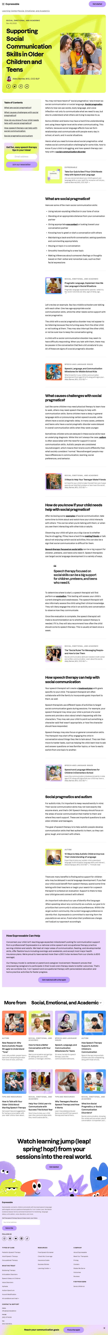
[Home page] (12, 4)
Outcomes (77, 1272)
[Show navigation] (3, 4)
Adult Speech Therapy (10, 1256)
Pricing (76, 1260)
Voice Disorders (7, 1282)
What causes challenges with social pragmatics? (21, 114)
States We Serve (79, 1268)
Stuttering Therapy (8, 1270)
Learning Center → (44, 1268)
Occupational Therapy (10, 1260)
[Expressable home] (7, 1202)
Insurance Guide (43, 1260)
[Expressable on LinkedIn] (21, 1238)
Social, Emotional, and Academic (34, 11)
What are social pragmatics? (17, 108)
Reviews (77, 1276)
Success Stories (43, 1264)
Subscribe (9, 1228)
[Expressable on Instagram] (4, 1238)
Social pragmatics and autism (18, 136)
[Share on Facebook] (8, 86)
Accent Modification (9, 1294)
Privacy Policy (50, 1332)
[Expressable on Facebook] (10, 1238)
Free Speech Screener (46, 1252)
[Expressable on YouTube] (16, 1238)
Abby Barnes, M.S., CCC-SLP (23, 79)
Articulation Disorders (9, 1274)
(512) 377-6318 (6, 1317)
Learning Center (9, 11)
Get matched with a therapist (54, 980)
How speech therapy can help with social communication (20, 129)
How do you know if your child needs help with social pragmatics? (21, 121)
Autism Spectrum (8, 1290)
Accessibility (61, 1332)
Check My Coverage (45, 1256)
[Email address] (21, 157)
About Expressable (80, 1252)
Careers (76, 1264)
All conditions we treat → (10, 1298)
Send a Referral (79, 1286)
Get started (97, 4)
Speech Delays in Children (11, 1278)
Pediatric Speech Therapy (11, 1252)
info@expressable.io (9, 1311)
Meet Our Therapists (81, 1256)
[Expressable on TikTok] (27, 1238)
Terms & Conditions (38, 1332)
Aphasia (5, 1286)
